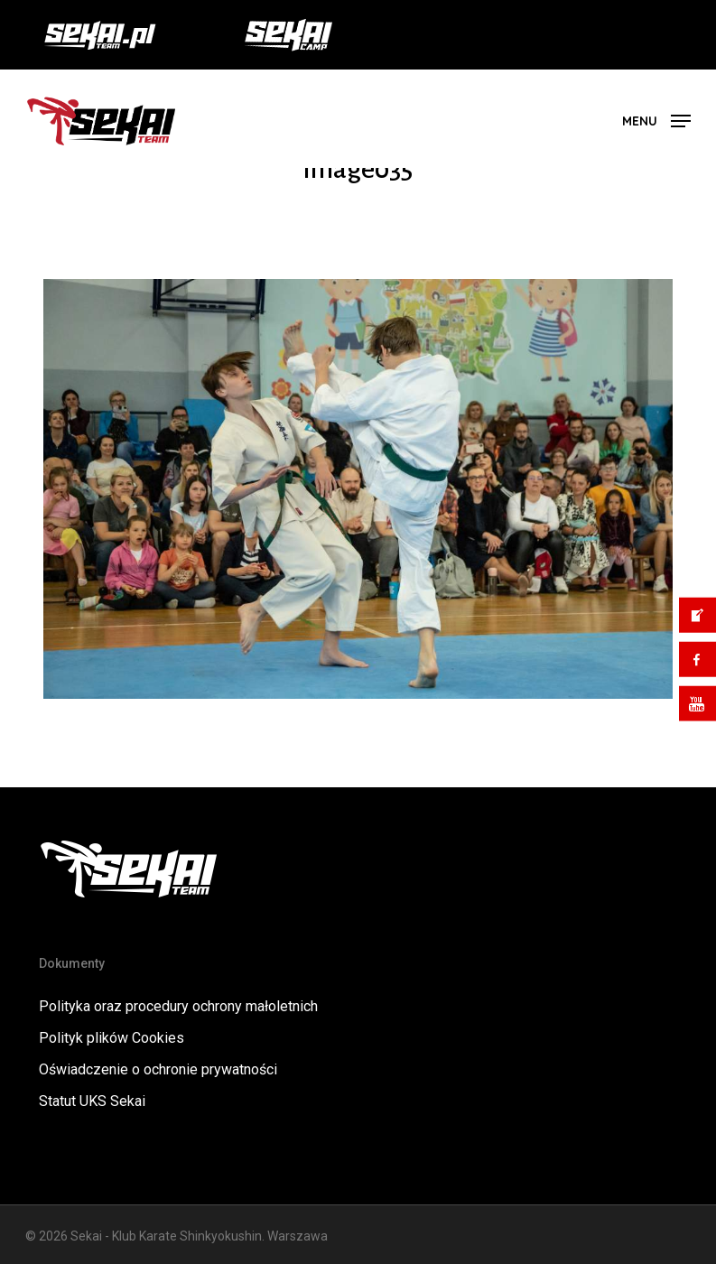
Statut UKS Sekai (92, 1101)
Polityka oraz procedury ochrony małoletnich (178, 1006)
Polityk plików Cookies (111, 1037)
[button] (656, 119)
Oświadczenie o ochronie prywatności (158, 1069)
